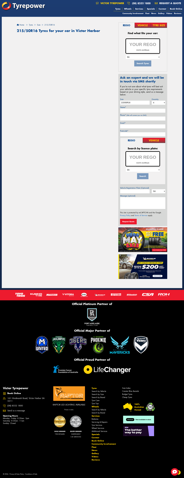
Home (20, 25)
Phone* (133, 115)
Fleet (147, 13)
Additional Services (99, 431)
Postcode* (124, 131)
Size (121, 99)
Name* (123, 107)
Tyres (117, 9)
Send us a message (16, 410)
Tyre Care (95, 400)
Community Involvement (133, 13)
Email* (123, 123)
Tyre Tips (95, 403)
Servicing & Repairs (99, 422)
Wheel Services (98, 428)
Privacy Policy (125, 215)
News (153, 13)
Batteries (95, 419)
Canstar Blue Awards (130, 391)
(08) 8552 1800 (141, 3)
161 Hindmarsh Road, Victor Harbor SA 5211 (26, 399)
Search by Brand (98, 397)
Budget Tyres (127, 394)
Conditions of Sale (31, 474)
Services (139, 9)
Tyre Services (97, 425)
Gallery (161, 13)
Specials (151, 9)
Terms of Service (141, 215)
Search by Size (98, 394)
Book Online (176, 9)
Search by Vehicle (99, 391)
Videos (169, 13)
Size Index (126, 388)
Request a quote (168, 3)
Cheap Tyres (127, 397)
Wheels (127, 9)
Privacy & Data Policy (17, 474)
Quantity (155, 99)
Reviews (177, 13)
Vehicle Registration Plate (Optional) (134, 188)
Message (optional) (127, 196)
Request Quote (128, 221)
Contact (162, 9)
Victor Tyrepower (110, 3)
